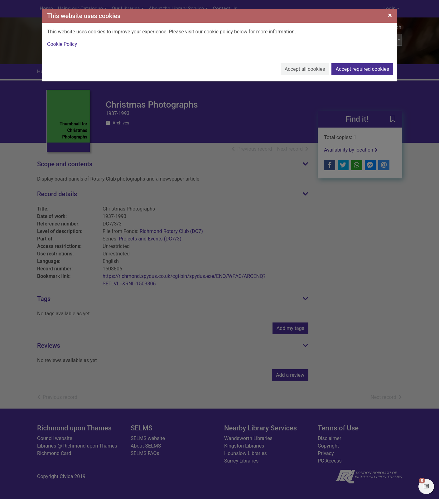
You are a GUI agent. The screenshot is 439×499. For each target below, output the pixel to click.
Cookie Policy (62, 44)
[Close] (390, 15)
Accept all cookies (305, 69)
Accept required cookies (362, 69)
